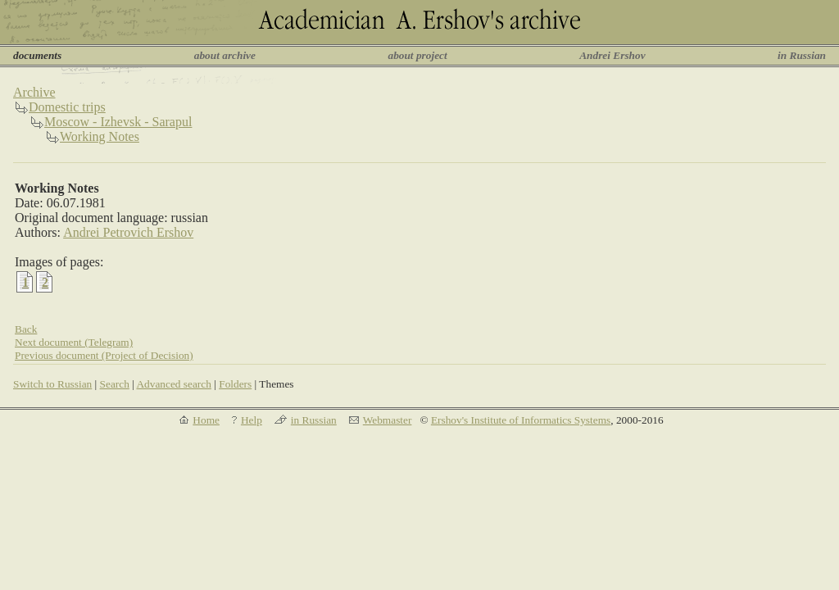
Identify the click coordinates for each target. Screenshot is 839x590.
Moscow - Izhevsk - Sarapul (118, 122)
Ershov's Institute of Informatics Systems (520, 420)
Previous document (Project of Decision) (104, 355)
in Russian (802, 55)
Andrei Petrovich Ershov (128, 232)
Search (114, 384)
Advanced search (173, 384)
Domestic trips (67, 107)
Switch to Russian (52, 384)
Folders (235, 384)
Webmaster (387, 420)
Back (26, 329)
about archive (225, 55)
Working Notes (99, 136)
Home (206, 420)
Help (251, 420)
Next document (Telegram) (74, 342)
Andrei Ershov (612, 55)
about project (417, 55)
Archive (34, 92)
